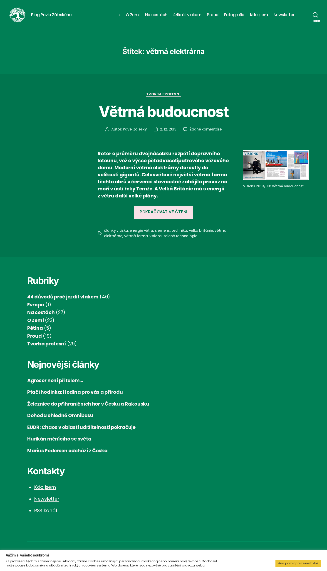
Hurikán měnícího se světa (59, 442)
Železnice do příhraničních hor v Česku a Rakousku (88, 407)
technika (179, 234)
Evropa (35, 308)
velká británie (201, 234)
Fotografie (234, 16)
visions (155, 239)
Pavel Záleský (135, 133)
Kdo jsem (259, 16)
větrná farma (136, 239)
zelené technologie (180, 239)
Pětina (35, 332)
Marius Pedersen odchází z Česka (67, 454)
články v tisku (116, 234)
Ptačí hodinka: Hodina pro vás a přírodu (75, 396)
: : (118, 16)
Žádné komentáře (206, 133)
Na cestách (156, 16)
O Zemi (132, 16)
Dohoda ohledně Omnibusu (60, 419)
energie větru (141, 234)
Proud (212, 16)
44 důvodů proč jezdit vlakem (62, 300)
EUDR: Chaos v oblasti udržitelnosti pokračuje (81, 431)
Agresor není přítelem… (55, 384)
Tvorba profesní (163, 98)
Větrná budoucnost (163, 115)
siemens (162, 234)
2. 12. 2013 (168, 133)
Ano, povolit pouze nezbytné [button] (298, 563)
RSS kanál (45, 514)
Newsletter (284, 16)
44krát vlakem (187, 16)
